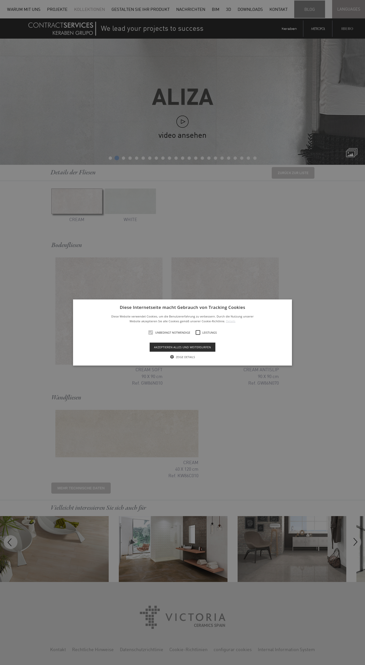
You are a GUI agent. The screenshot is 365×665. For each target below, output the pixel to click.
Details (230, 321)
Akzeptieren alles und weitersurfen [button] (182, 347)
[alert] (182, 332)
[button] (182, 332)
